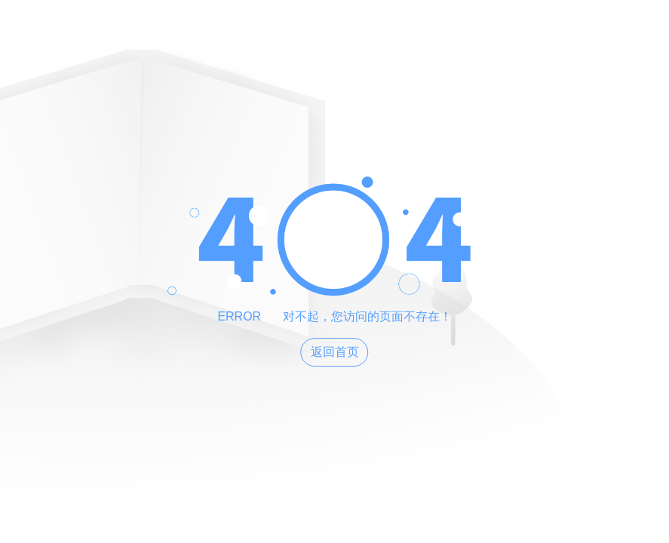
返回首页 (335, 351)
